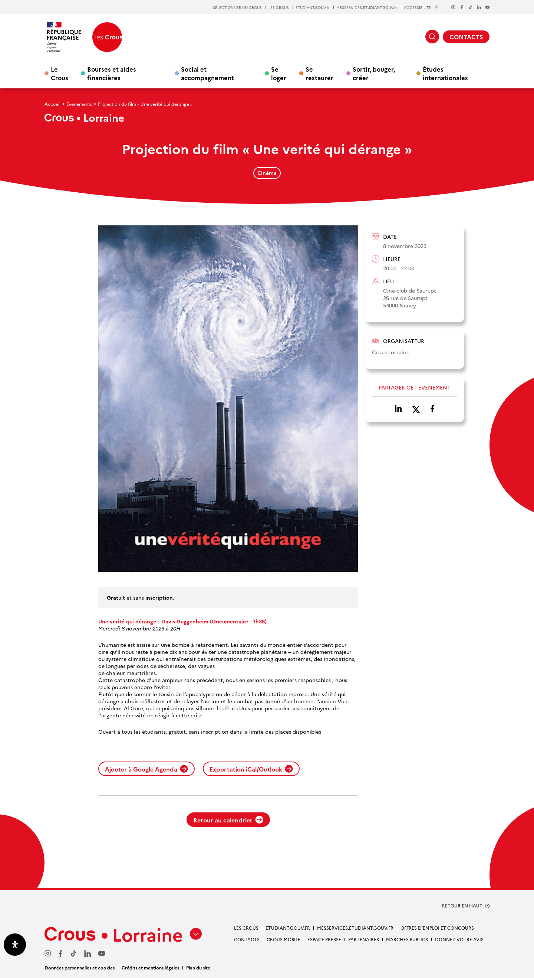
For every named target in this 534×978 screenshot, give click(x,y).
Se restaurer (319, 73)
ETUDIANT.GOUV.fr (313, 7)
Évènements (79, 104)
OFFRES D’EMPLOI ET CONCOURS (437, 928)
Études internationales (445, 73)
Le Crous (59, 73)
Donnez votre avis (459, 939)
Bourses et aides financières (111, 73)
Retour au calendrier (228, 820)
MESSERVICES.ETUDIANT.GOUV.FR (355, 928)
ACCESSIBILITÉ (421, 7)
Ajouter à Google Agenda (146, 769)
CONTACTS (466, 37)
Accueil (52, 104)
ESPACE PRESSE (324, 939)
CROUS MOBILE (283, 939)
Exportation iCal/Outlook (251, 769)
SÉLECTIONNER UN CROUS (237, 7)
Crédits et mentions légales (150, 967)
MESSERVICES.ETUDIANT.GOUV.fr (366, 7)
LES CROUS (278, 7)
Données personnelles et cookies (79, 967)
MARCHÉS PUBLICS (407, 939)
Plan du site (198, 967)
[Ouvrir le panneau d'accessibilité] (15, 944)
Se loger (278, 73)
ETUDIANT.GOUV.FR (288, 928)
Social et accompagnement (207, 73)
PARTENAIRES (363, 939)
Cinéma (267, 172)
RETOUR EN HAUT (462, 906)
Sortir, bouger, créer (374, 73)
